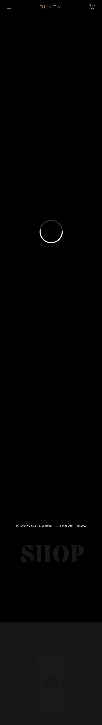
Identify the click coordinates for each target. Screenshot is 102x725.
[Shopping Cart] (91, 7)
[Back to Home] (51, 7)
